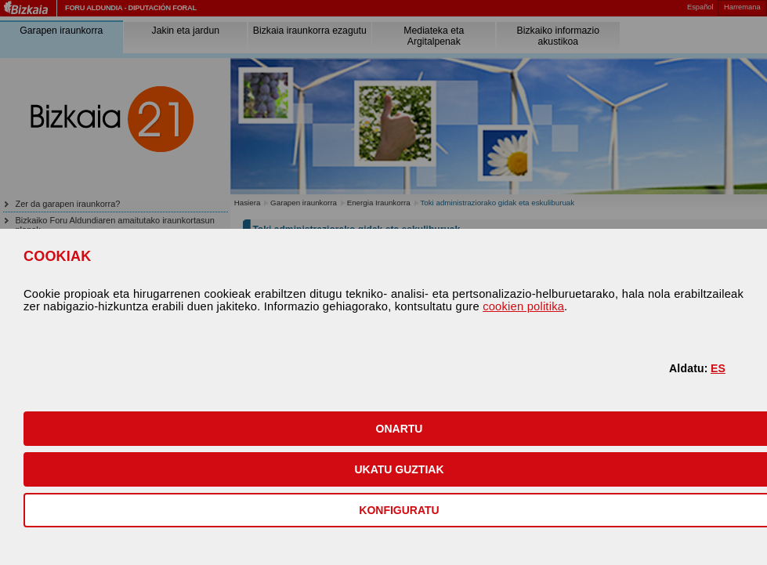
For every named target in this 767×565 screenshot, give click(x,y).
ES (718, 368)
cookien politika (523, 306)
